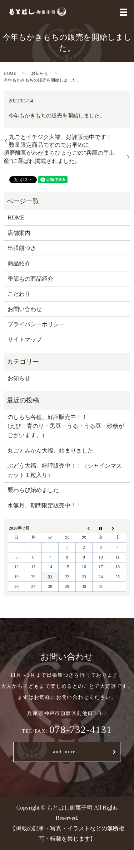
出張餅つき (22, 248)
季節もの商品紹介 (30, 279)
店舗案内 (19, 233)
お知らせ (39, 73)
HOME (10, 73)
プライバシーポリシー (36, 324)
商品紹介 (19, 263)
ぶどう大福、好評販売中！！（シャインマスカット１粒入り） (65, 470)
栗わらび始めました (33, 490)
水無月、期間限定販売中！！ (45, 505)
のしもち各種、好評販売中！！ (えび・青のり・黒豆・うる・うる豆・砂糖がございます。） (66, 426)
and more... (67, 751)
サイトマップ (25, 340)
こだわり (19, 294)
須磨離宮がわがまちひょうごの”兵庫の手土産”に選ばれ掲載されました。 (59, 157)
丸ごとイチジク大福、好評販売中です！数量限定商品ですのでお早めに (60, 141)
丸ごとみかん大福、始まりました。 (53, 451)
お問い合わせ (25, 309)
